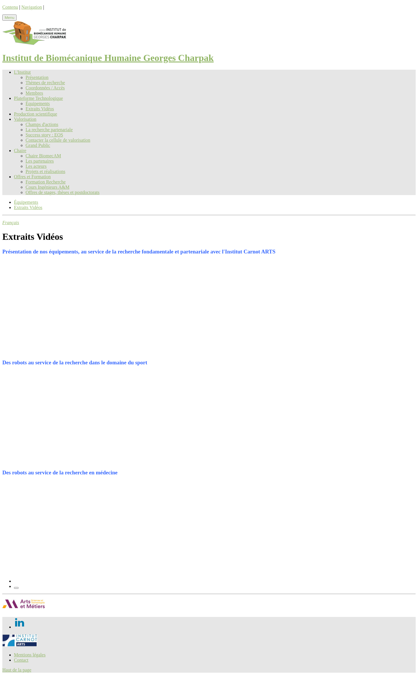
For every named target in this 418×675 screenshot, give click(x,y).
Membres (34, 93)
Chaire (20, 150)
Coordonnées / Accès (45, 87)
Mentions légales (30, 654)
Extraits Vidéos (40, 108)
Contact (21, 660)
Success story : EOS (44, 134)
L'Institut (22, 72)
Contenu (10, 7)
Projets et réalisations (45, 171)
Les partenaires (40, 161)
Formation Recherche (46, 181)
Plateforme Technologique (38, 98)
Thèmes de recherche (45, 82)
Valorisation (25, 119)
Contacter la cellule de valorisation (58, 140)
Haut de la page (16, 669)
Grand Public (38, 145)
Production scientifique (35, 113)
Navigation (31, 7)
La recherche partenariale (49, 129)
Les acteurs (36, 166)
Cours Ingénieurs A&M (47, 187)
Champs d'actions (42, 124)
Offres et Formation (32, 176)
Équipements (38, 103)
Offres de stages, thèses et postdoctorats (63, 192)
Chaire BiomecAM (43, 155)
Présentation (37, 77)
